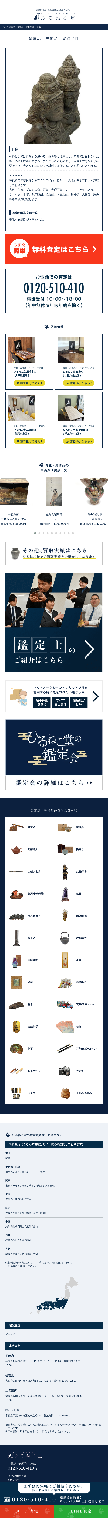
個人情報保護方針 (17, 1475)
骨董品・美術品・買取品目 (21, 27)
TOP (4, 27)
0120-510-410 (24, 1468)
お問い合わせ (15, 1480)
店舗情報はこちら (29, 383)
